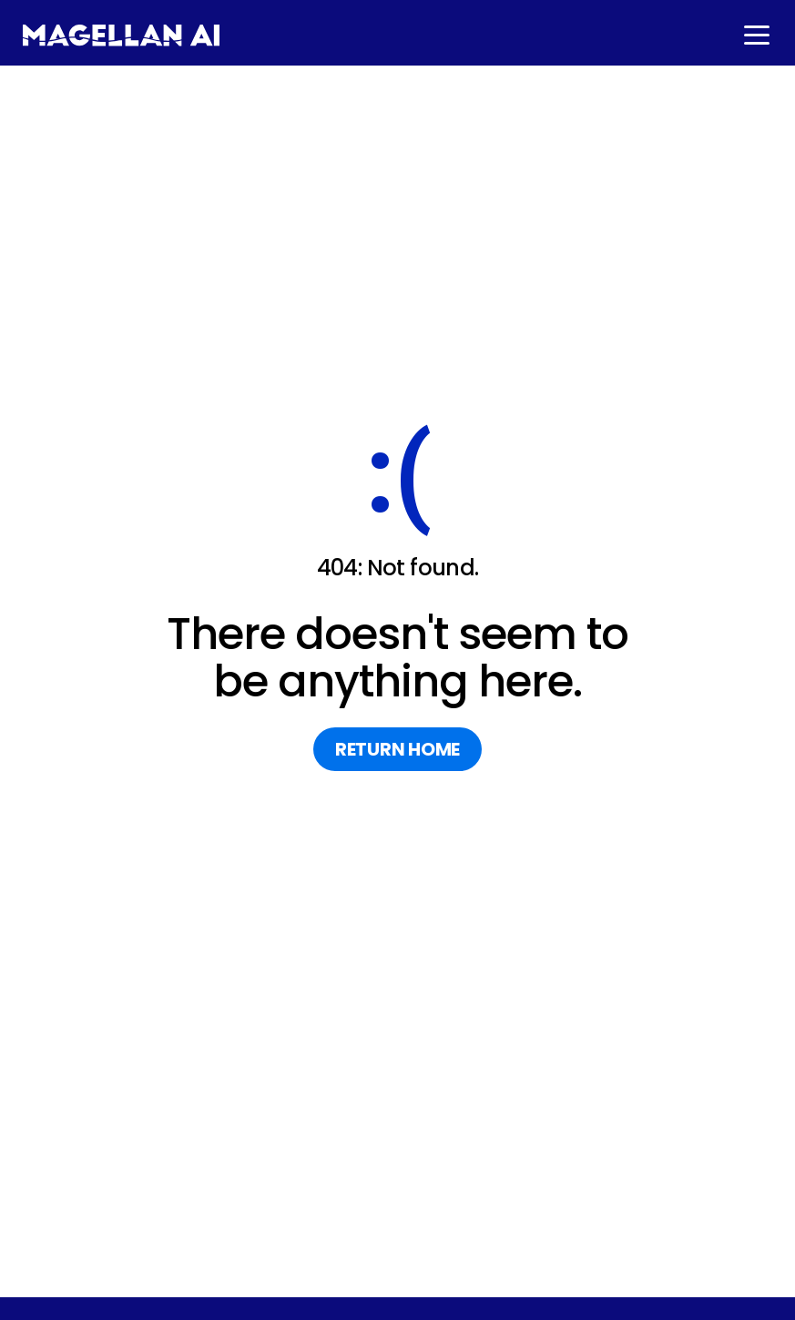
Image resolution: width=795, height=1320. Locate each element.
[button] (755, 35)
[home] (121, 35)
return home (397, 749)
